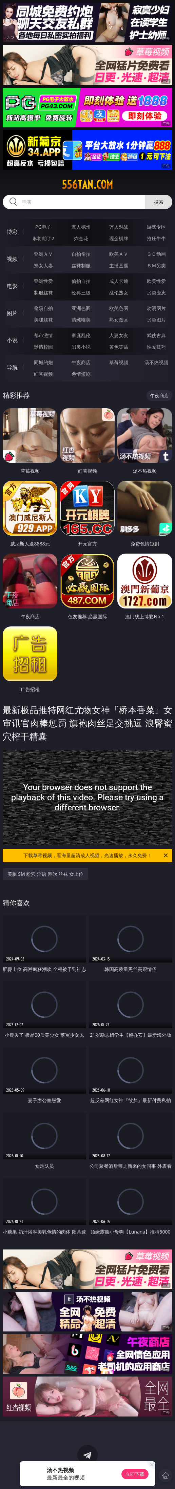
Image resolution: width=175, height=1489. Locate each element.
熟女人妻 (43, 265)
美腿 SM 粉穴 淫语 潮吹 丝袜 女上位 (45, 874)
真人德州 (81, 227)
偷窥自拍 (43, 308)
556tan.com (87, 184)
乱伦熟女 (118, 292)
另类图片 (156, 319)
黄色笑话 (118, 347)
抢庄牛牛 (156, 238)
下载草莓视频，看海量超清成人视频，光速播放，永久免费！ (96, 855)
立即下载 (134, 1474)
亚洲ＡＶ (43, 254)
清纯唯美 (81, 319)
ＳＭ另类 (156, 265)
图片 (12, 313)
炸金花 (81, 238)
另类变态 (156, 292)
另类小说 (81, 347)
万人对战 (118, 227)
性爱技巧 (156, 347)
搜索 (158, 202)
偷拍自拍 (81, 281)
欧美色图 (118, 308)
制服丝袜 (43, 292)
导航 (12, 367)
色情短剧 (81, 374)
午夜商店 (81, 362)
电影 (12, 286)
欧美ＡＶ (118, 254)
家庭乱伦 (81, 335)
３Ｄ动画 (156, 254)
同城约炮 (43, 362)
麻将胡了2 (43, 238)
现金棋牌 (118, 238)
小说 (12, 340)
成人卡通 (118, 281)
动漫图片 (156, 308)
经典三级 (81, 292)
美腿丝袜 (43, 319)
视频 (12, 259)
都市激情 (43, 335)
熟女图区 (118, 319)
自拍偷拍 (81, 254)
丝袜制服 (81, 265)
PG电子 (43, 227)
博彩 (12, 231)
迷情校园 (43, 347)
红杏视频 (43, 374)
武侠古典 (156, 335)
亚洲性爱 (43, 281)
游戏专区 (156, 227)
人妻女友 (118, 335)
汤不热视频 (156, 362)
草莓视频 (118, 362)
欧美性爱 (156, 281)
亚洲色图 (81, 308)
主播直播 (118, 265)
